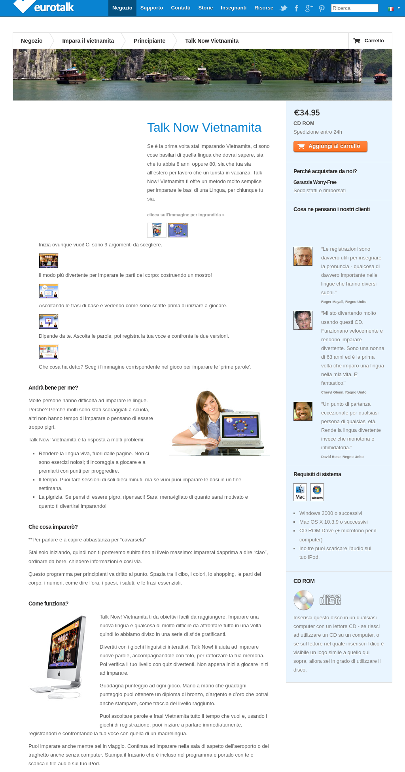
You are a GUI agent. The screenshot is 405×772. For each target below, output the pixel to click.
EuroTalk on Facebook (296, 8)
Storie (206, 8)
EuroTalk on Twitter (283, 8)
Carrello (374, 41)
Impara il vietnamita (88, 41)
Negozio (122, 8)
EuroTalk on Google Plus (309, 8)
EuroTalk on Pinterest (321, 8)
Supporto (151, 8)
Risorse (263, 8)
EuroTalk (44, 8)
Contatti (180, 8)
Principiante (149, 41)
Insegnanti (233, 8)
